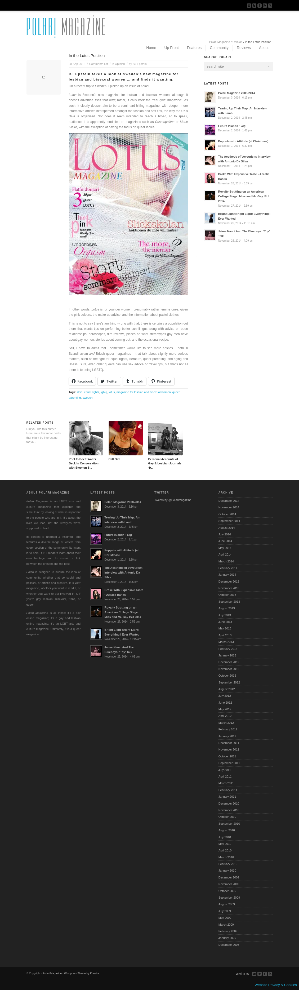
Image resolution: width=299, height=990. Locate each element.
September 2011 (229, 763)
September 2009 (229, 897)
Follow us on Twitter (254, 5)
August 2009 (226, 904)
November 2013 (228, 588)
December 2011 (228, 742)
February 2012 (228, 729)
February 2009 (228, 931)
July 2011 (224, 769)
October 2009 (227, 891)
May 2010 (224, 843)
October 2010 (227, 816)
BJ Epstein (140, 63)
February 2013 (228, 648)
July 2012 (224, 695)
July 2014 (224, 534)
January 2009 (227, 937)
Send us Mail (249, 5)
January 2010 (227, 870)
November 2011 (228, 749)
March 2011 (226, 783)
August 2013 (226, 608)
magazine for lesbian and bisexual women (144, 392)
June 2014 (225, 541)
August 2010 (226, 830)
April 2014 (225, 554)
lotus (112, 392)
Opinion (238, 41)
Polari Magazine (219, 41)
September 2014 (229, 520)
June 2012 (225, 702)
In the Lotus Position (87, 55)
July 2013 (224, 615)
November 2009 (228, 884)
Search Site (270, 5)
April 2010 (225, 850)
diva (79, 392)
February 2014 (228, 568)
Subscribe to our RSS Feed (264, 5)
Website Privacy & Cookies (276, 985)
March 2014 (226, 561)
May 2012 (224, 709)
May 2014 (224, 547)
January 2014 (227, 574)
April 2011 (225, 776)
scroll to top (242, 973)
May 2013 (224, 628)
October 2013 (227, 594)
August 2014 (226, 527)
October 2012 (227, 675)
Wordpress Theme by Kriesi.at (82, 973)
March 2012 (226, 722)
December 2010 (228, 803)
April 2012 (225, 715)
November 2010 (228, 810)
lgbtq (104, 392)
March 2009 (226, 924)
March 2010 (226, 857)
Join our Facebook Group (259, 5)
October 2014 (227, 514)
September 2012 (229, 682)
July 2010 (224, 837)
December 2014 (228, 500)
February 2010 (228, 863)
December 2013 (228, 581)
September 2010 (229, 823)
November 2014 (228, 507)
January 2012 (227, 736)
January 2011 (227, 796)
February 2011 (228, 790)
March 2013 (226, 641)
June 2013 (225, 621)
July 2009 (224, 911)
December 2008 (228, 944)
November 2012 (228, 669)
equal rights (91, 392)
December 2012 (228, 662)
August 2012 (226, 689)
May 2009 (224, 917)
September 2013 (229, 601)
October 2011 (227, 756)
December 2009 (228, 877)
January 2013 (227, 655)
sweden (88, 397)
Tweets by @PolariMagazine (172, 499)
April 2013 (225, 635)
